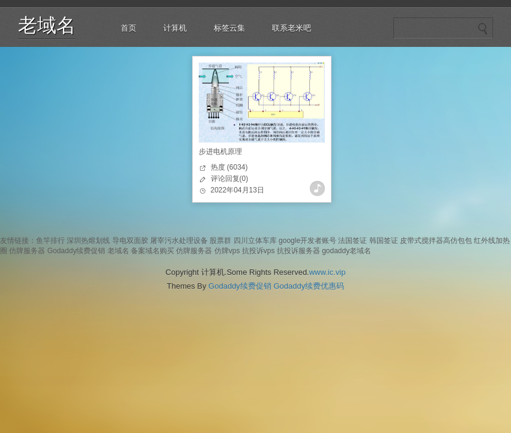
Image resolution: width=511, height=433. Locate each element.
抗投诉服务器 (298, 251)
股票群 (220, 240)
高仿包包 (457, 240)
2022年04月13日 (237, 190)
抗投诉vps (258, 251)
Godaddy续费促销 (76, 251)
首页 (128, 27)
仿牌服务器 (27, 251)
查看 (317, 188)
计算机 (175, 27)
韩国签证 (383, 240)
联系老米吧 (291, 27)
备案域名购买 (152, 251)
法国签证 (352, 240)
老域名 (47, 25)
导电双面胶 (130, 240)
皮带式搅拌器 (421, 240)
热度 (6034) (229, 167)
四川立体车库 (255, 240)
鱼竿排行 (50, 240)
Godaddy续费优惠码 (308, 285)
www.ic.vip (327, 272)
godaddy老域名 (346, 251)
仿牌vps (227, 251)
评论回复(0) (230, 178)
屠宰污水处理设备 (179, 240)
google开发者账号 (307, 240)
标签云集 (229, 27)
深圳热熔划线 (88, 240)
